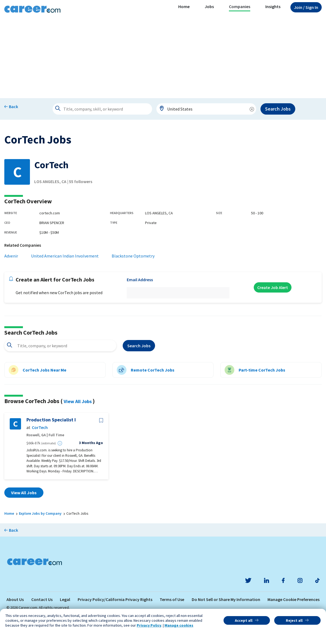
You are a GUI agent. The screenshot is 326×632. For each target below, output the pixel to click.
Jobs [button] (209, 6)
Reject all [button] (294, 620)
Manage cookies (178, 625)
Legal (65, 599)
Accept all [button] (243, 620)
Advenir (11, 256)
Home (184, 6)
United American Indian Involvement (65, 256)
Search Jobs (278, 109)
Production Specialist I (51, 420)
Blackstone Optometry (133, 256)
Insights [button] (272, 6)
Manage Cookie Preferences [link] (293, 599)
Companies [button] (239, 6)
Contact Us (42, 599)
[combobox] (206, 109)
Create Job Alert (272, 287)
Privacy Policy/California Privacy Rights (115, 599)
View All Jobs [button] (24, 492)
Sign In (306, 7)
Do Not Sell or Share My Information (226, 599)
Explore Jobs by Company (40, 513)
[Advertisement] (163, 57)
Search (138, 345)
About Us (15, 599)
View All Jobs (78, 401)
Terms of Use (172, 599)
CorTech (40, 427)
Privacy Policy (149, 625)
